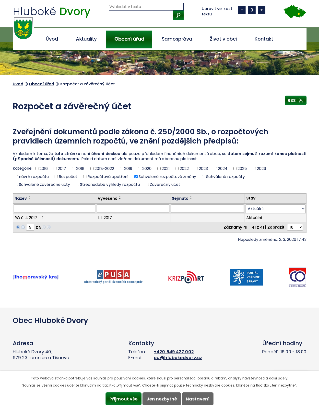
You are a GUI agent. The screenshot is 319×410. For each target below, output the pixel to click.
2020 (147, 168)
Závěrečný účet (165, 184)
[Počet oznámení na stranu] (295, 227)
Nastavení (198, 399)
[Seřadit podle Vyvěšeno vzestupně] (120, 197)
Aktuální (254, 218)
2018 (80, 168)
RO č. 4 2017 (29, 218)
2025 (242, 168)
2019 (128, 168)
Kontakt (264, 39)
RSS (296, 100)
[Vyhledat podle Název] (54, 208)
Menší (242, 10)
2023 (203, 168)
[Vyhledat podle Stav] (276, 208)
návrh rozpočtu (34, 176)
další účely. (278, 378)
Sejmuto (180, 198)
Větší (261, 10)
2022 (184, 168)
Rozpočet (68, 176)
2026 (261, 168)
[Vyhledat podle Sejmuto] (207, 208)
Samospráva (177, 39)
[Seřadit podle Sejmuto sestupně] (191, 198)
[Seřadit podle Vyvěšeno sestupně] (120, 198)
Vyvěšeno (108, 198)
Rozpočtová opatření (108, 176)
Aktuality (86, 39)
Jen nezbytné (162, 399)
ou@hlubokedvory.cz (178, 358)
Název (20, 198)
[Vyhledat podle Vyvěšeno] (133, 208)
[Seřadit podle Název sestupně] (29, 198)
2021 (166, 168)
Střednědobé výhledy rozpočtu (110, 184)
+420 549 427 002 (174, 352)
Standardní (252, 10)
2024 (222, 168)
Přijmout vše (123, 399)
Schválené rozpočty (225, 176)
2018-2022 (104, 168)
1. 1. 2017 (105, 218)
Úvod (52, 39)
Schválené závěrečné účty (44, 184)
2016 (43, 168)
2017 (62, 168)
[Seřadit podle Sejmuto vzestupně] (191, 197)
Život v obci (223, 39)
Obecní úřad (129, 39)
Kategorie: (22, 168)
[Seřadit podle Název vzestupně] (29, 197)
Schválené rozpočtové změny (167, 176)
